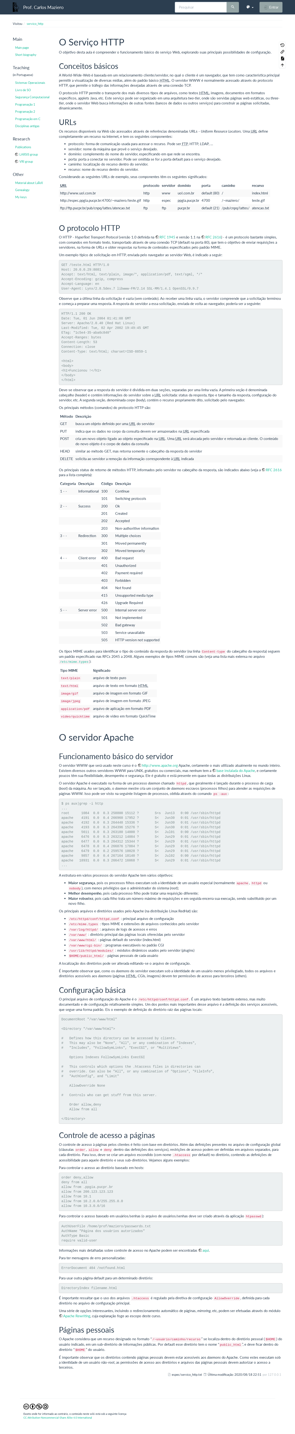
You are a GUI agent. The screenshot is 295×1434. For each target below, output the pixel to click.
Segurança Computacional (32, 97)
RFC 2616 (213, 237)
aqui (206, 1250)
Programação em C (27, 119)
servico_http (35, 24)
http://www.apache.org (160, 765)
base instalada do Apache (235, 770)
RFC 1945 (167, 237)
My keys (21, 197)
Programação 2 (25, 111)
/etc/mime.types (74, 662)
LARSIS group (28, 154)
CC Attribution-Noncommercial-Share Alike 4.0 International (57, 1417)
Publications (23, 147)
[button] (249, 7)
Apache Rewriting (76, 1316)
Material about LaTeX (29, 183)
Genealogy (22, 190)
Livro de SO (23, 90)
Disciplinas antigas (27, 126)
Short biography (25, 55)
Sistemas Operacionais (30, 83)
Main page (22, 47)
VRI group (26, 161)
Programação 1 (25, 104)
